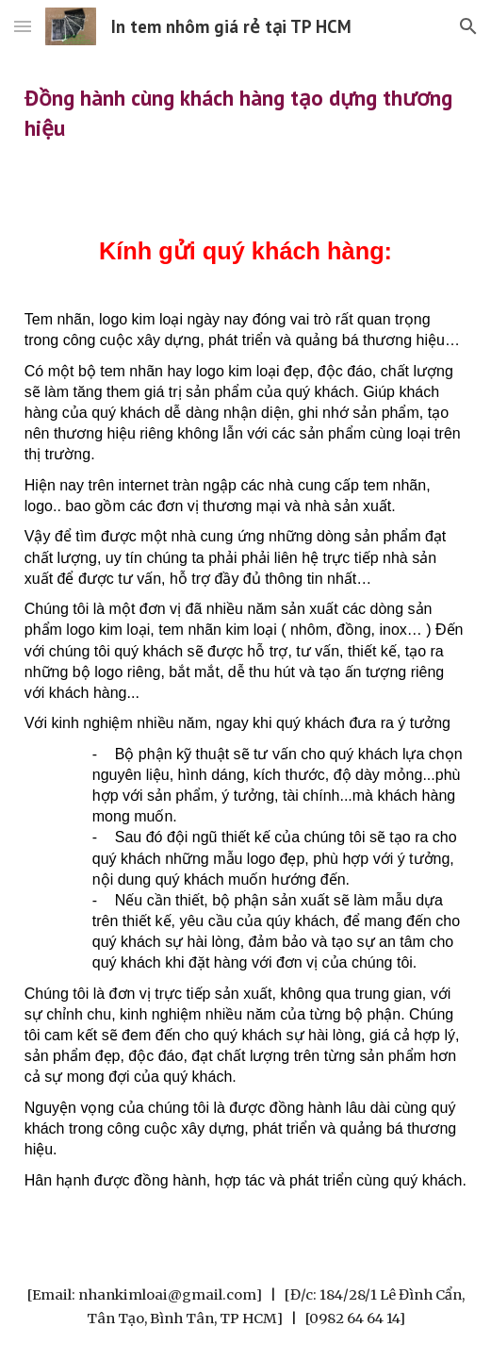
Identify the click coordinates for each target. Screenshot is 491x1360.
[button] (22, 26)
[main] (245, 112)
